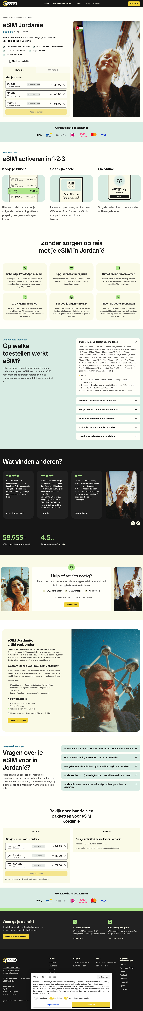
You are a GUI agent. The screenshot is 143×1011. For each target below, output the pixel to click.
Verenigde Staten (127, 968)
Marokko (123, 979)
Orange (54, 673)
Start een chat (115, 938)
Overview (103, 977)
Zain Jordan (43, 673)
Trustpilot (24, 32)
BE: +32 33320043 (84, 597)
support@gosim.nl (10, 973)
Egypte (123, 986)
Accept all (91, 1005)
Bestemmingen (16, 17)
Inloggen (78, 938)
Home (5, 17)
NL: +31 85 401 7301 (63, 597)
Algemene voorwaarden (106, 962)
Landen (46, 3)
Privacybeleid (102, 966)
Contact (96, 3)
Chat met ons (71, 604)
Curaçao (123, 989)
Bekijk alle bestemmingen (16, 936)
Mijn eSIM (134, 3)
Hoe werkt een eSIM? (62, 3)
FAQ (88, 3)
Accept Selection (52, 1005)
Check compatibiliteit (19, 61)
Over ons (78, 3)
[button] (133, 523)
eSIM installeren (79, 966)
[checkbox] (40, 998)
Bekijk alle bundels (18, 720)
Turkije (122, 971)
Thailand (123, 975)
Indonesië (124, 982)
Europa (123, 964)
